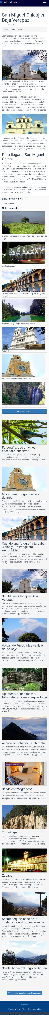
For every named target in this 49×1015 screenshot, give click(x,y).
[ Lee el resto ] (13, 512)
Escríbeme (24, 1005)
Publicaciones (16, 30)
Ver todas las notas (24, 411)
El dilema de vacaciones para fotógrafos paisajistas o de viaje (24, 225)
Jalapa (23, 394)
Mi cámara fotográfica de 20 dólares (23, 367)
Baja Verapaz (9, 203)
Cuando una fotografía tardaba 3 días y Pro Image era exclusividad (23, 283)
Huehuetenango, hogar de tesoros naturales (23, 312)
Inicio (6, 30)
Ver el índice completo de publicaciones (24, 993)
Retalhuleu (23, 339)
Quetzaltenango (23, 254)
